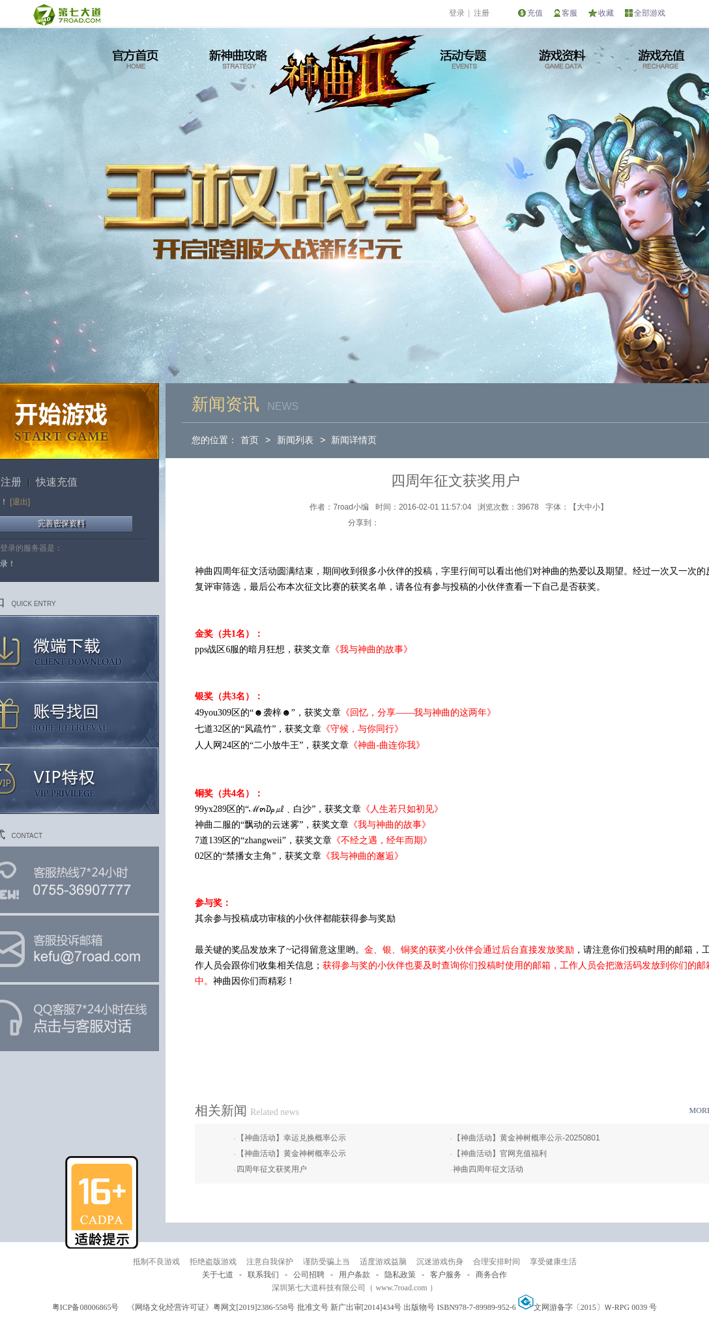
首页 (249, 440)
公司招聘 (309, 1274)
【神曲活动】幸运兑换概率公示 (291, 1137)
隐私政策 (400, 1274)
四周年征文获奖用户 (272, 1169)
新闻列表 (295, 440)
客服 (569, 13)
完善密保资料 (61, 523)
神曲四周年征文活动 (488, 1169)
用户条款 (354, 1274)
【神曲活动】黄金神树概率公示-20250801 (526, 1137)
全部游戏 (649, 13)
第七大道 (66, 14)
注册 (481, 13)
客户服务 (445, 1274)
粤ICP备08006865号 (85, 1307)
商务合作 (491, 1274)
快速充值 (57, 481)
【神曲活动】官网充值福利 (500, 1153)
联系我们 (263, 1274)
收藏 (606, 13)
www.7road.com (401, 1287)
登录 (457, 13)
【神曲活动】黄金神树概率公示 (291, 1153)
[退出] (20, 501)
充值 (535, 13)
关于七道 (217, 1274)
